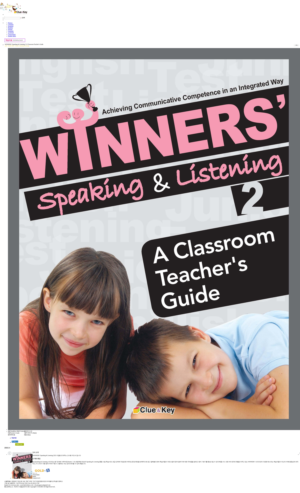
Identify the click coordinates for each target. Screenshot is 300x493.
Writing (10, 29)
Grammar (10, 31)
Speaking (10, 26)
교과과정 (11, 32)
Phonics (10, 23)
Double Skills (12, 36)
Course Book (12, 34)
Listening (10, 24)
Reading (10, 28)
